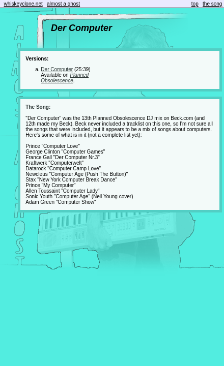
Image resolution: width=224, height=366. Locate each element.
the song (212, 4)
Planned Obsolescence (65, 77)
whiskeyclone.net (23, 4)
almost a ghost (63, 4)
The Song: (37, 107)
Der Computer (57, 69)
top (195, 4)
